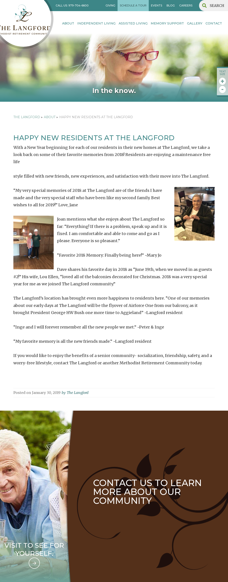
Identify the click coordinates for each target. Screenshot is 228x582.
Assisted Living (133, 23)
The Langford (26, 117)
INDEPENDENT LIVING (96, 23)
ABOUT (49, 117)
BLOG (171, 5)
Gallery (194, 23)
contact (214, 23)
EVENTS (156, 5)
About (68, 23)
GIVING (110, 5)
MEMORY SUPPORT (167, 23)
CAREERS (185, 5)
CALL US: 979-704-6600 (72, 5)
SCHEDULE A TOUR (133, 5)
